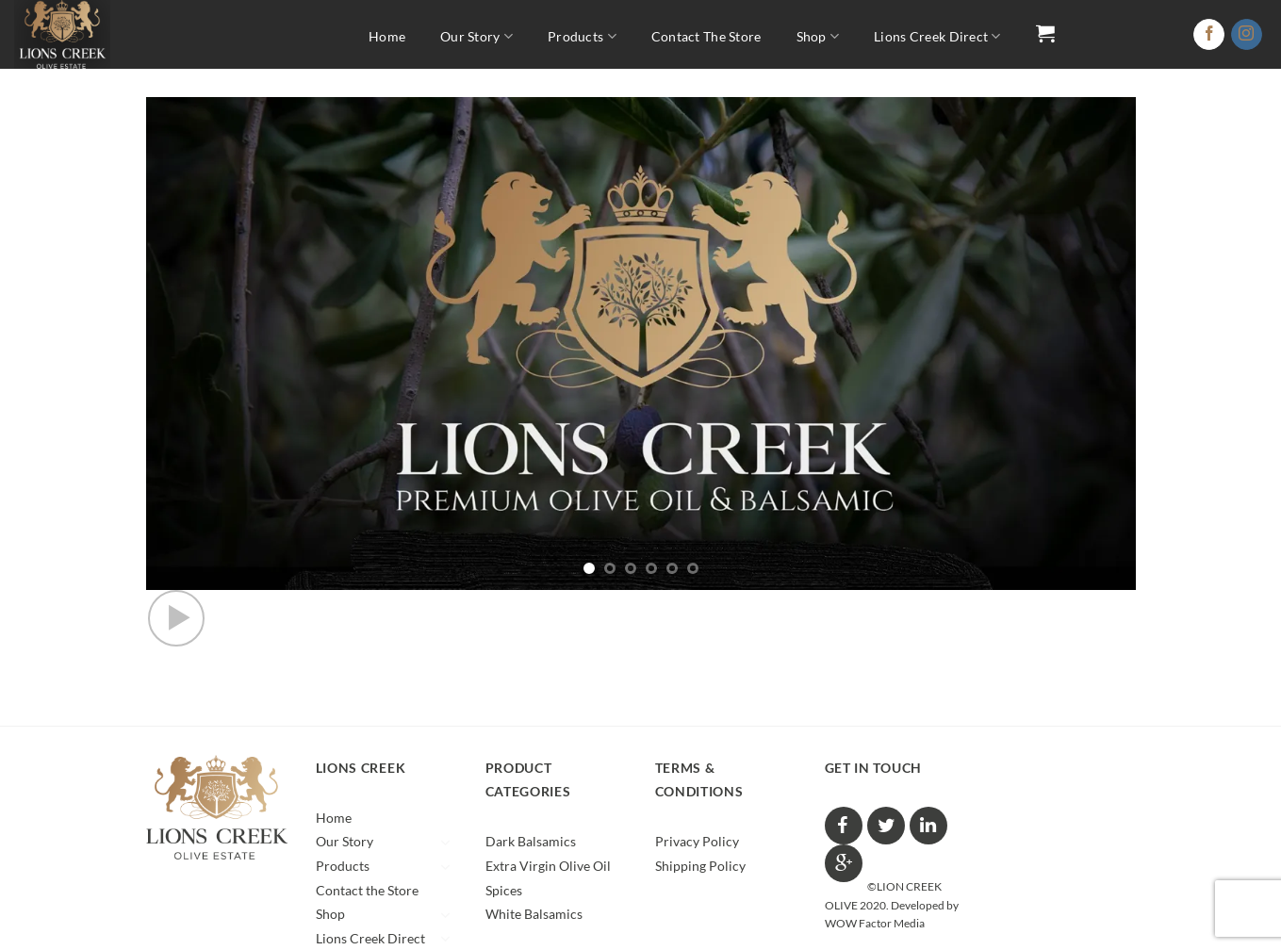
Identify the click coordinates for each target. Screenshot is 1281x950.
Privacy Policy (697, 841)
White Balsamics (534, 914)
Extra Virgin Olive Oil (548, 866)
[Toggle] (446, 842)
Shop (818, 36)
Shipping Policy (700, 866)
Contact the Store (706, 36)
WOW (841, 923)
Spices (503, 890)
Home (387, 36)
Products (582, 36)
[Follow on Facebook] (1208, 35)
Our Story (476, 36)
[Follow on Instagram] (1246, 35)
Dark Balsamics (530, 841)
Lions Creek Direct (937, 36)
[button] (1045, 33)
